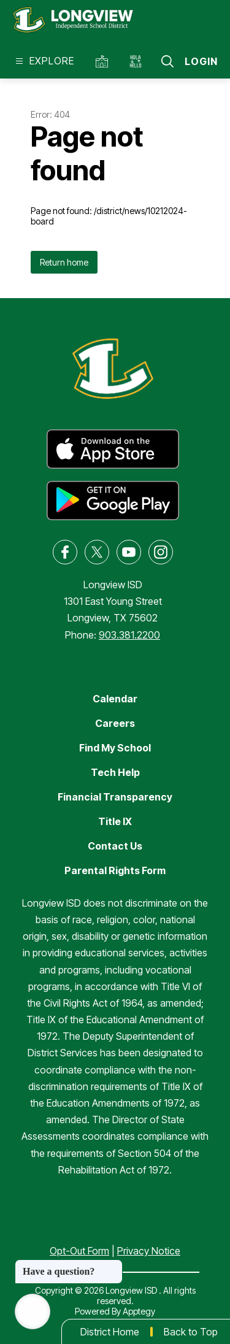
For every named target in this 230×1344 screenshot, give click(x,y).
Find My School (115, 748)
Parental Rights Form (115, 870)
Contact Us (115, 846)
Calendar (115, 699)
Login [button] (201, 61)
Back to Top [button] (191, 1332)
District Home (109, 1332)
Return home (64, 262)
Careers (115, 723)
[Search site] (167, 61)
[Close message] (113, 1265)
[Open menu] (43, 61)
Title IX (115, 821)
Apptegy (139, 1311)
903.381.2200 (129, 635)
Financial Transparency (115, 797)
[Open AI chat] (32, 1311)
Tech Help (115, 772)
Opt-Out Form (79, 1251)
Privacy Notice (148, 1251)
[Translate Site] (138, 61)
